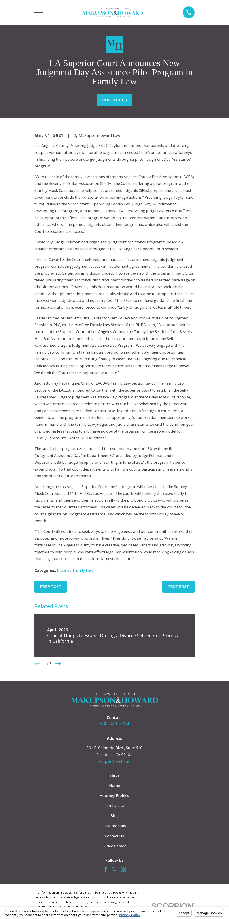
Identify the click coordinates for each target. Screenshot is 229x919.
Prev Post (50, 586)
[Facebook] (105, 869)
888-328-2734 (114, 723)
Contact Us (114, 100)
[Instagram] (123, 869)
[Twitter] (114, 869)
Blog (114, 815)
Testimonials (114, 825)
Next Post (178, 586)
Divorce (63, 570)
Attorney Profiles (114, 795)
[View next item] (58, 664)
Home (114, 785)
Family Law (83, 570)
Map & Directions (114, 761)
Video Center (114, 845)
